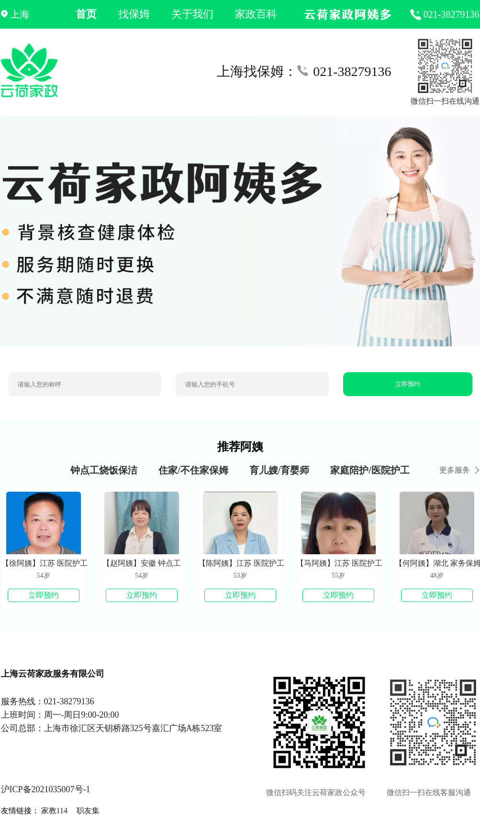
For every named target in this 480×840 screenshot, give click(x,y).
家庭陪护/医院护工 (370, 470)
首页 (86, 14)
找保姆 (134, 14)
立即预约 (407, 384)
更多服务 (459, 470)
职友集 (88, 811)
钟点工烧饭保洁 (103, 470)
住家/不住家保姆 (193, 470)
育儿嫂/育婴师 (279, 470)
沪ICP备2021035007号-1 (45, 789)
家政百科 (256, 14)
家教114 (54, 811)
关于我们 (192, 14)
